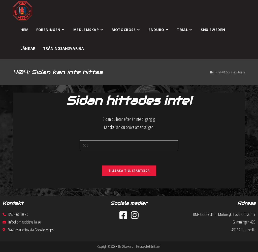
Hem (212, 72)
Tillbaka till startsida (129, 170)
